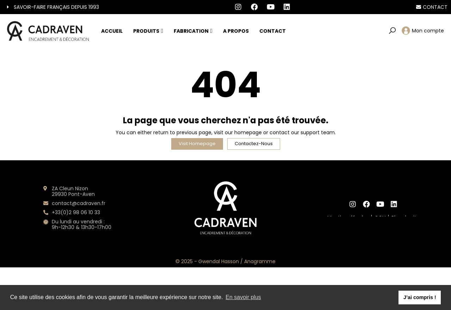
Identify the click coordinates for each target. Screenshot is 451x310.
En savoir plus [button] (243, 297)
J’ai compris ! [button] (419, 297)
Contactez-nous (254, 143)
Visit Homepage (197, 143)
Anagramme (260, 261)
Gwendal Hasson (218, 261)
